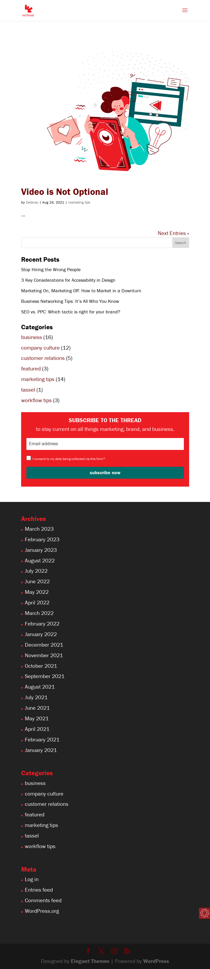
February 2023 (42, 539)
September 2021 (44, 676)
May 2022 (37, 592)
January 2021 (41, 750)
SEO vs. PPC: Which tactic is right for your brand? (70, 312)
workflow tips (36, 400)
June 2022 (37, 581)
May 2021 (37, 718)
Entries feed (39, 889)
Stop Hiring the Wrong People (51, 269)
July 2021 (36, 697)
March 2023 (39, 528)
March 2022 (39, 613)
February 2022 (42, 623)
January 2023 (41, 550)
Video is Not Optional (64, 191)
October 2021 (41, 665)
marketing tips (79, 202)
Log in (32, 879)
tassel (28, 389)
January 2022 (41, 634)
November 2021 (44, 655)
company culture (40, 347)
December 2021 (44, 644)
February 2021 (42, 739)
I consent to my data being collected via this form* (68, 459)
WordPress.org (42, 910)
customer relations (43, 358)
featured (31, 368)
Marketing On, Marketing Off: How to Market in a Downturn (81, 291)
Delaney (32, 202)
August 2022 (40, 560)
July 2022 (36, 570)
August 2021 (40, 686)
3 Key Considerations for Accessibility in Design (68, 280)
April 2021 (37, 729)
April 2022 (37, 602)
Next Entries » (173, 233)
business (31, 337)
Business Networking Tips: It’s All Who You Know (70, 301)
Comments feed (43, 900)
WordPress (156, 961)
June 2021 (37, 707)
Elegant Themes (90, 961)
